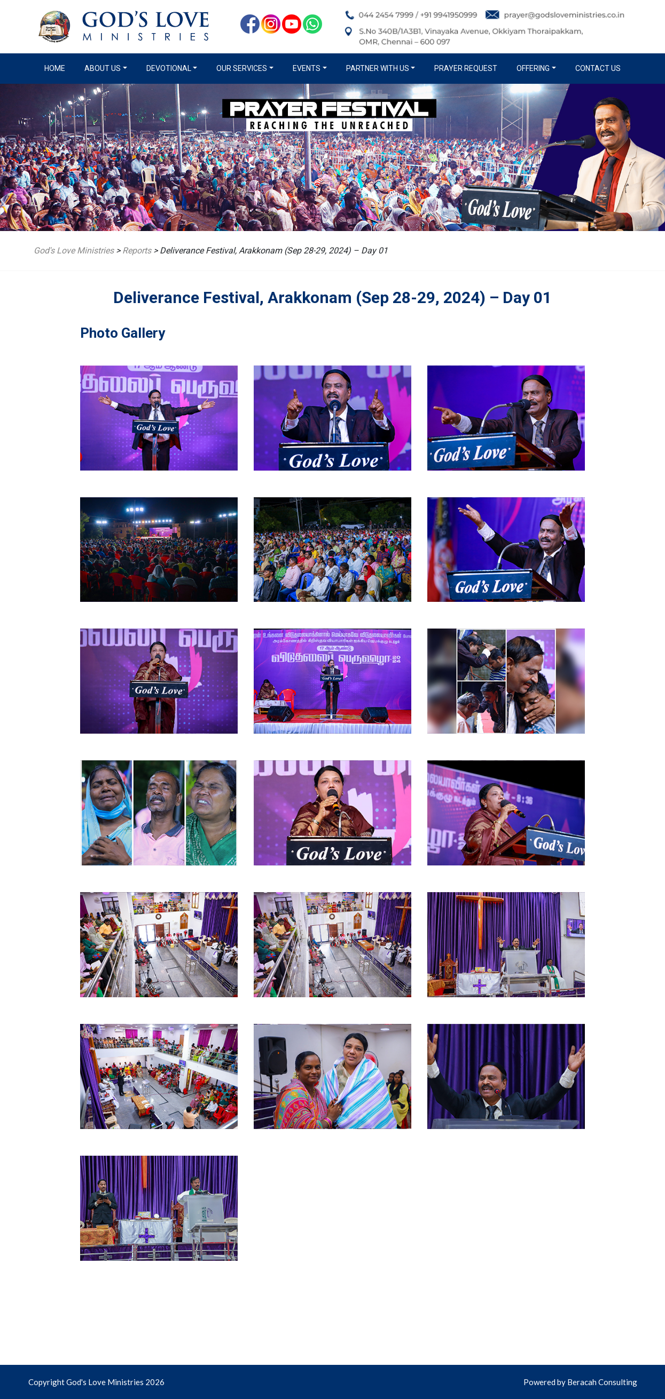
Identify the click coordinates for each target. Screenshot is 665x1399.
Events (306, 68)
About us (102, 68)
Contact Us (598, 68)
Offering (533, 68)
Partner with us (377, 68)
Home (56, 68)
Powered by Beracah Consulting (580, 1382)
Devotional (168, 68)
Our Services (241, 68)
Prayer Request (465, 68)
